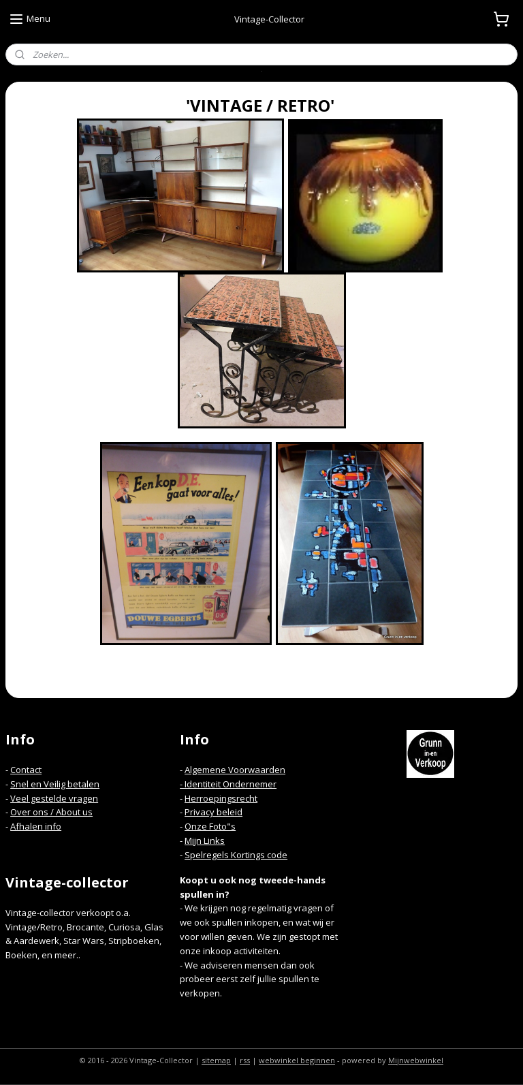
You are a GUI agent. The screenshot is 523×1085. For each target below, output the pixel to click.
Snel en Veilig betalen (54, 784)
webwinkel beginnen (297, 1060)
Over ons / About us (51, 812)
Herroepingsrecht (221, 798)
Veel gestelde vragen (54, 798)
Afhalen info (35, 826)
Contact (26, 770)
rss (245, 1060)
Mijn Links (205, 840)
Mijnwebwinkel (415, 1060)
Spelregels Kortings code (236, 855)
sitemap (216, 1060)
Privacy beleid (213, 812)
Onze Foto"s (210, 826)
